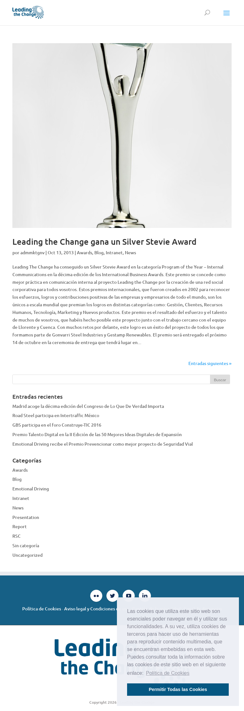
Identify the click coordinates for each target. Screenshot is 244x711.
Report (19, 526)
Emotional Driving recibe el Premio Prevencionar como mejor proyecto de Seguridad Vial (102, 444)
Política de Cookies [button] (167, 673)
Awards (84, 252)
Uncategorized (27, 555)
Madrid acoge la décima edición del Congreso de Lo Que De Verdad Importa (88, 406)
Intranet (114, 252)
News (130, 252)
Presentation (25, 517)
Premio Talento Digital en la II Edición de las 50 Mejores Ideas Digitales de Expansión (97, 434)
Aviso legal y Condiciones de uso (96, 609)
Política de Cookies (41, 609)
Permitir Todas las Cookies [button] (178, 689)
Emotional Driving (30, 489)
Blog (99, 252)
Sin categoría (25, 545)
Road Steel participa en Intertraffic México (55, 415)
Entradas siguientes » (210, 363)
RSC (16, 536)
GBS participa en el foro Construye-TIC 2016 (56, 425)
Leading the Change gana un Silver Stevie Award (104, 241)
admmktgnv (32, 252)
